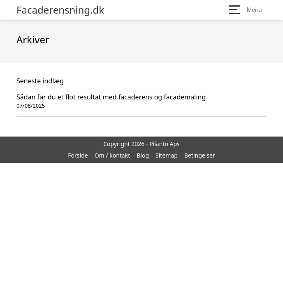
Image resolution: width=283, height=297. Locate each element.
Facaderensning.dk (60, 9)
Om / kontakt (112, 155)
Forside (78, 155)
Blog (143, 155)
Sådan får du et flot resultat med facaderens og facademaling (111, 96)
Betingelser (199, 155)
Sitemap (166, 155)
